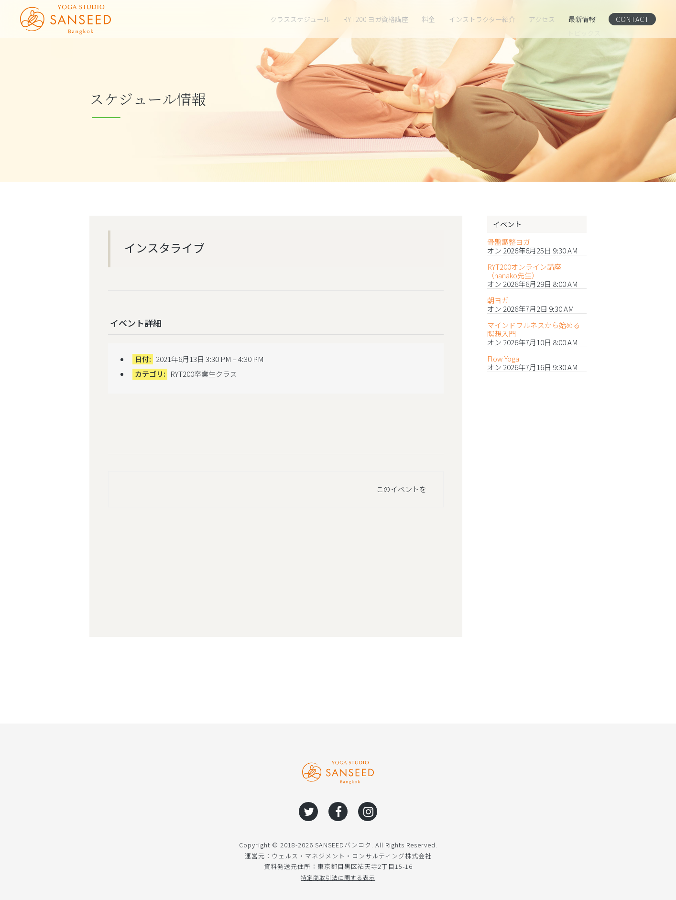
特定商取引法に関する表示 (338, 877)
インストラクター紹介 (482, 19)
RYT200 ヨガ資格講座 (375, 19)
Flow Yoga (503, 358)
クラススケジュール (300, 19)
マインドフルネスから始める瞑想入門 (533, 329)
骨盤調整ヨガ (508, 242)
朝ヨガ (498, 300)
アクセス (542, 19)
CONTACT (632, 19)
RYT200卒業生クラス (203, 374)
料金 (428, 19)
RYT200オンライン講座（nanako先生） (524, 271)
